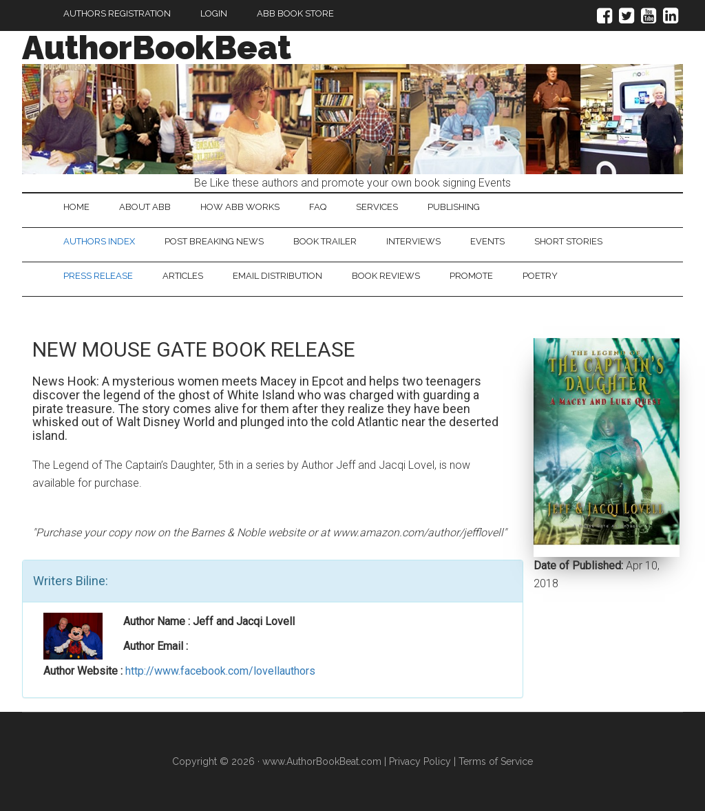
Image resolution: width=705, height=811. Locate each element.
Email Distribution (277, 276)
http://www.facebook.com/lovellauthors (220, 670)
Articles (182, 276)
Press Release (98, 276)
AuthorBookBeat (156, 47)
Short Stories (568, 241)
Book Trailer (325, 241)
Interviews (413, 241)
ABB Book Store (295, 13)
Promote (471, 276)
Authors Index (99, 241)
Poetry (540, 276)
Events (487, 241)
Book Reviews (386, 276)
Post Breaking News (214, 241)
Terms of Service (496, 761)
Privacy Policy (420, 761)
